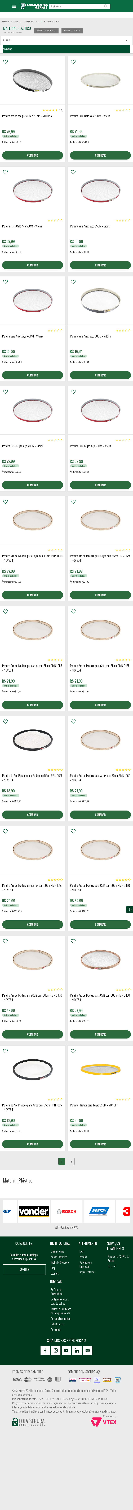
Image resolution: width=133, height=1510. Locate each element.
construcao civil (31, 21)
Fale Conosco (57, 1326)
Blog (53, 1269)
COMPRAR (32, 155)
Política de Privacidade (57, 1293)
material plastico (51, 21)
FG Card (112, 1268)
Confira (24, 1271)
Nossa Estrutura (59, 1258)
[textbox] (79, 6)
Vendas (83, 1258)
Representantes (87, 1273)
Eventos (55, 1275)
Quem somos (57, 1253)
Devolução (56, 1331)
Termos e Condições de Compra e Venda (61, 1312)
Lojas (82, 1253)
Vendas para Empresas (85, 1266)
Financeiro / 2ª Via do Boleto (118, 1260)
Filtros (7, 40)
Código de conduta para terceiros (60, 1303)
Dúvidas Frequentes (60, 1320)
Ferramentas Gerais (10, 21)
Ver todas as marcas (66, 1229)
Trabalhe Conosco (60, 1264)
